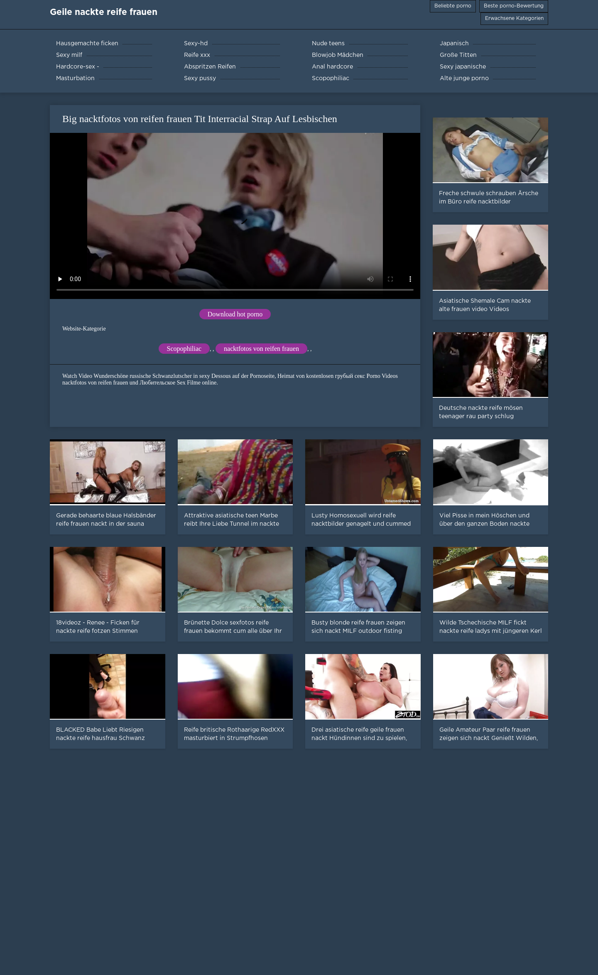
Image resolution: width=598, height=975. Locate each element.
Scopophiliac (184, 348)
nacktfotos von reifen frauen (261, 348)
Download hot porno (235, 314)
